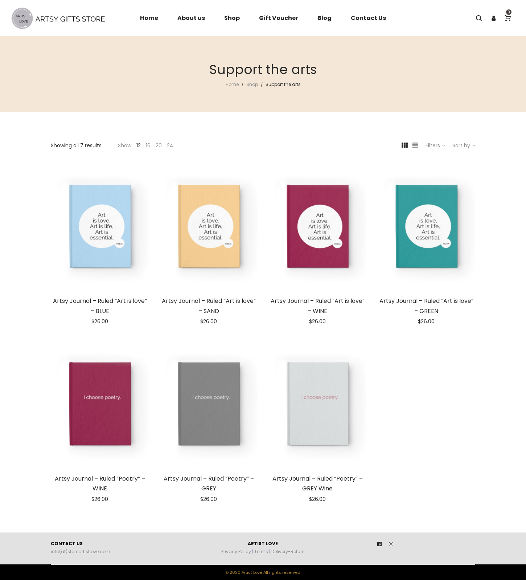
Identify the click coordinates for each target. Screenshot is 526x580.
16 (148, 145)
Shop (252, 84)
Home (232, 84)
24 (170, 145)
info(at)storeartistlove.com (80, 551)
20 (159, 145)
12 (138, 145)
